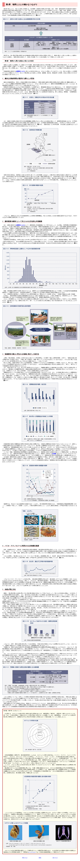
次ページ (55, 857)
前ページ (24, 857)
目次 (40, 857)
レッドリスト (32, 852)
